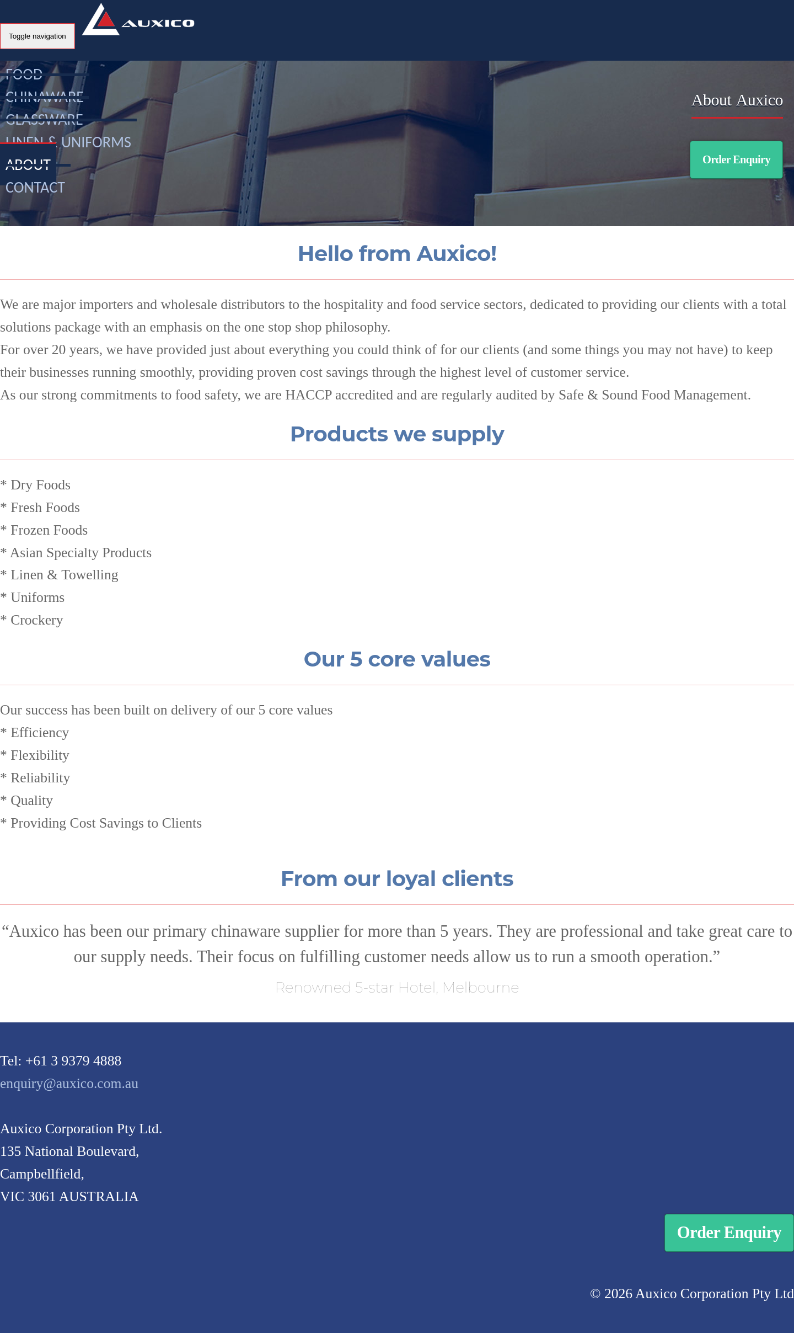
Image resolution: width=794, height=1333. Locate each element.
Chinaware (45, 96)
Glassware (44, 119)
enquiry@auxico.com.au (69, 1083)
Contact (35, 187)
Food (24, 74)
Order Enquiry (736, 159)
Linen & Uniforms (68, 142)
